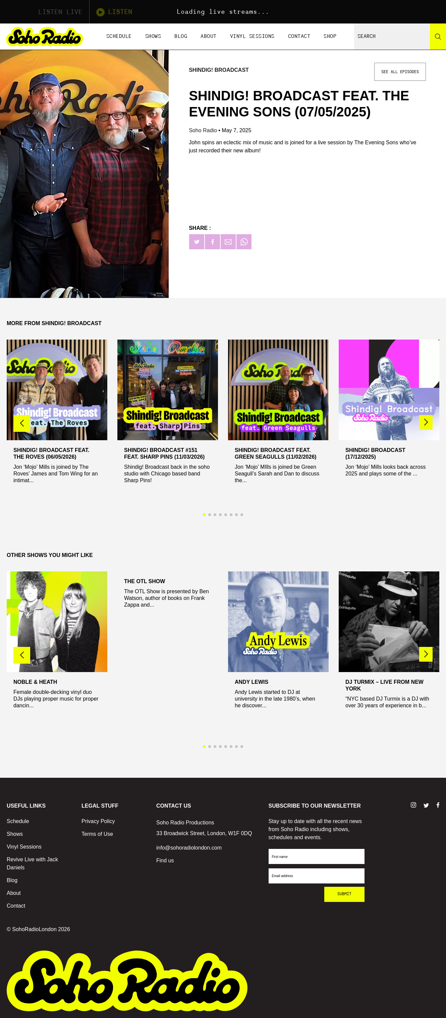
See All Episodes (400, 72)
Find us (165, 860)
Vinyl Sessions (252, 36)
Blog (180, 36)
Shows (153, 36)
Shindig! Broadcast (219, 70)
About (209, 36)
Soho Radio (203, 130)
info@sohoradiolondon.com (189, 848)
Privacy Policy (98, 821)
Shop (330, 36)
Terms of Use (97, 834)
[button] (426, 422)
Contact (299, 36)
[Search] (438, 36)
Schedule (119, 36)
